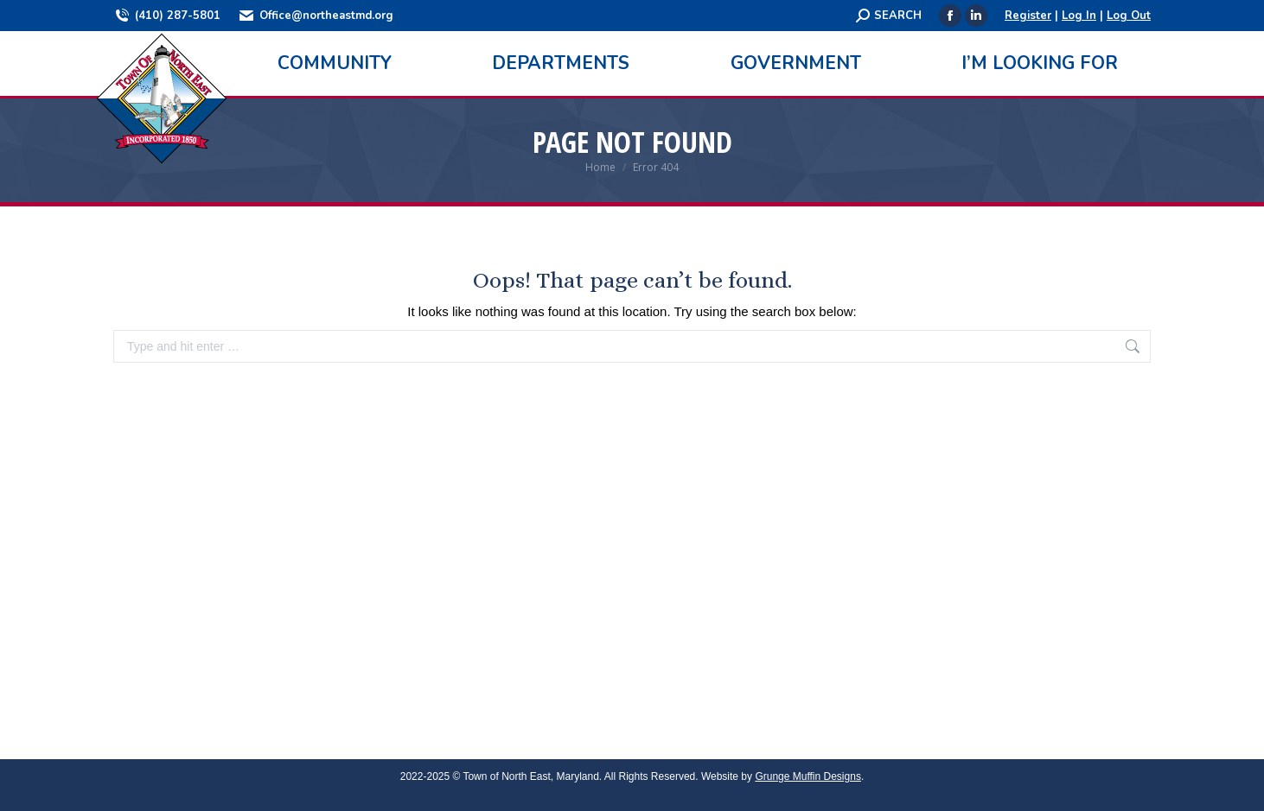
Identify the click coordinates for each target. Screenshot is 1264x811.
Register (1028, 15)
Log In (1079, 15)
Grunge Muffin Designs (808, 776)
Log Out (1129, 15)
